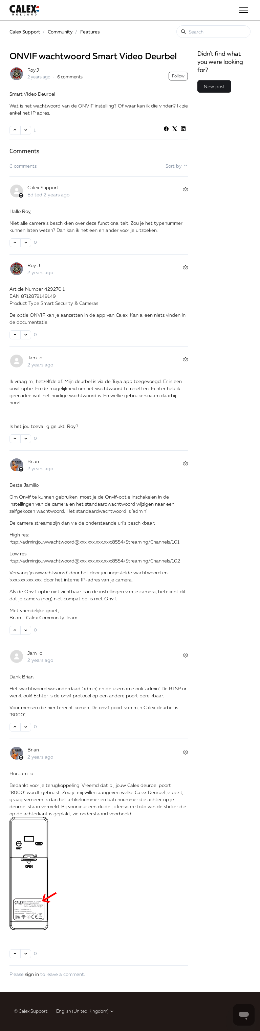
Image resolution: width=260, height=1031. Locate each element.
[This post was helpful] (15, 130)
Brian (33, 461)
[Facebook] (166, 129)
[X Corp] (174, 129)
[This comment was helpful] (15, 242)
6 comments (70, 76)
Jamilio (34, 357)
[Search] (213, 31)
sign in (32, 974)
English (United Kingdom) (85, 1011)
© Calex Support (30, 1011)
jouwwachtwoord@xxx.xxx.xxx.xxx (74, 542)
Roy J (33, 70)
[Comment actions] (185, 190)
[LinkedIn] (183, 129)
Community (60, 31)
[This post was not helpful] (25, 130)
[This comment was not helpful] (25, 242)
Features (90, 31)
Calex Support (24, 31)
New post (214, 86)
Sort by (177, 166)
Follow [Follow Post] (178, 75)
